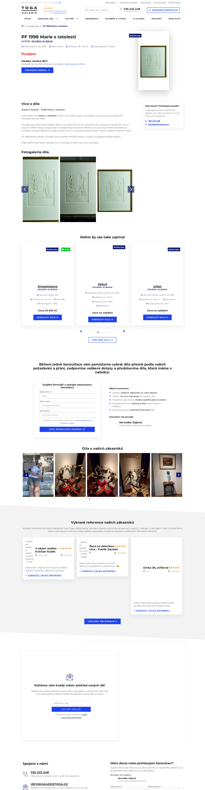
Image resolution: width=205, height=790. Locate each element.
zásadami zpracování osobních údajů (159, 753)
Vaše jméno (45, 392)
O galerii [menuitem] (139, 19)
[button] (57, 19)
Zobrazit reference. (60, 13)
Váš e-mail (45, 401)
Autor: (37, 41)
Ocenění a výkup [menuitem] (115, 19)
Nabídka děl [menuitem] (46, 19)
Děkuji (102, 283)
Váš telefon (45, 411)
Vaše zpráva (115, 740)
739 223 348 (132, 8)
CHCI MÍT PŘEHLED (71, 659)
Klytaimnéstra (48, 285)
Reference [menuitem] (91, 19)
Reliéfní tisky (135, 36)
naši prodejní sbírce (75, 64)
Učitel (157, 285)
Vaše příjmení (154, 721)
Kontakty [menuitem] (175, 19)
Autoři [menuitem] (69, 19)
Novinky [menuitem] (157, 19)
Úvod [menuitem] (27, 19)
